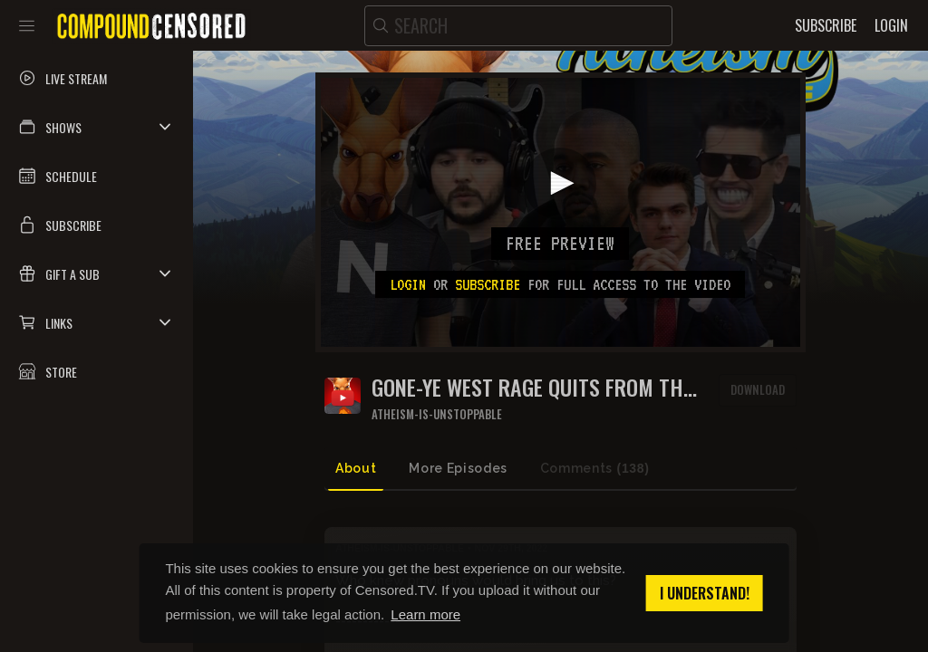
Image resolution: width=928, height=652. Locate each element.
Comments (595, 468)
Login (408, 284)
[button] (96, 127)
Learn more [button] (425, 614)
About (355, 468)
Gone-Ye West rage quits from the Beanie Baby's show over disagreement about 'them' (532, 387)
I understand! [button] (704, 593)
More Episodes (458, 468)
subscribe (487, 284)
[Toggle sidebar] (27, 25)
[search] (518, 25)
